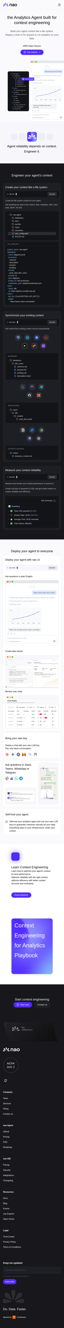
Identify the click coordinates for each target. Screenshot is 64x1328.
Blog (5, 1203)
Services (7, 1103)
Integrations (8, 1175)
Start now (23, 1004)
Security (7, 1170)
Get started (32, 52)
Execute (52, 194)
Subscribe (9, 1282)
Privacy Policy (9, 1242)
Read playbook (21, 895)
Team (5, 1098)
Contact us (42, 1005)
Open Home (8, 1219)
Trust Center (8, 1237)
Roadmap (7, 1147)
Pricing (6, 1137)
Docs (5, 1198)
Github (6, 1132)
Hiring (5, 1109)
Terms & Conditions (12, 1247)
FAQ (5, 1142)
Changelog (8, 1180)
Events (6, 1208)
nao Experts (8, 1214)
